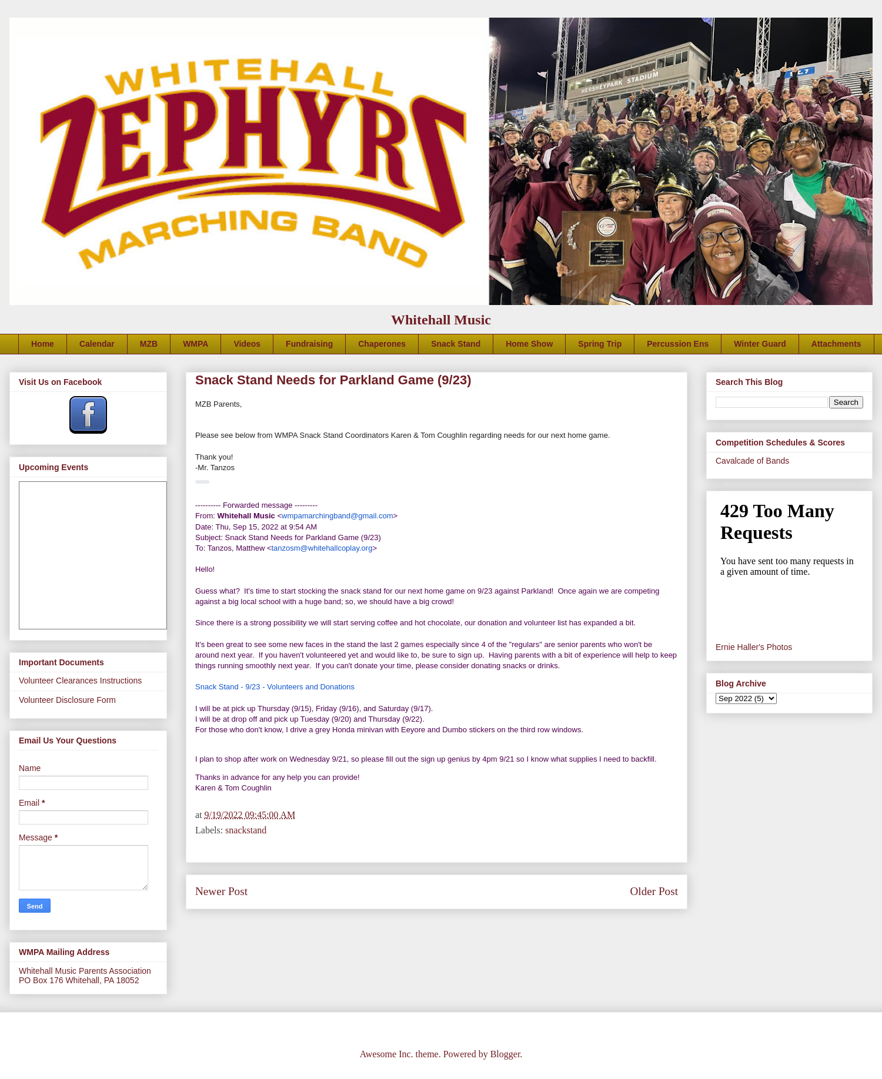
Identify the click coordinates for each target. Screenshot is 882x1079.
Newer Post (221, 891)
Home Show (529, 344)
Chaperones (382, 344)
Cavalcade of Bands (752, 460)
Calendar (97, 344)
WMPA (195, 344)
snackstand (245, 830)
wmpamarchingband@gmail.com (337, 515)
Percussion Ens (678, 344)
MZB (149, 344)
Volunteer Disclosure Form (67, 700)
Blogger (505, 1054)
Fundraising (309, 344)
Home (42, 344)
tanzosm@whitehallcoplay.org (321, 548)
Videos (246, 344)
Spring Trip (600, 344)
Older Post (654, 891)
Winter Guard (760, 344)
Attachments (836, 344)
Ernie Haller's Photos (754, 647)
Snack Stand (455, 344)
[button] (202, 482)
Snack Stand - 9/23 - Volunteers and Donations (275, 686)
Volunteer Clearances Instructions (80, 680)
